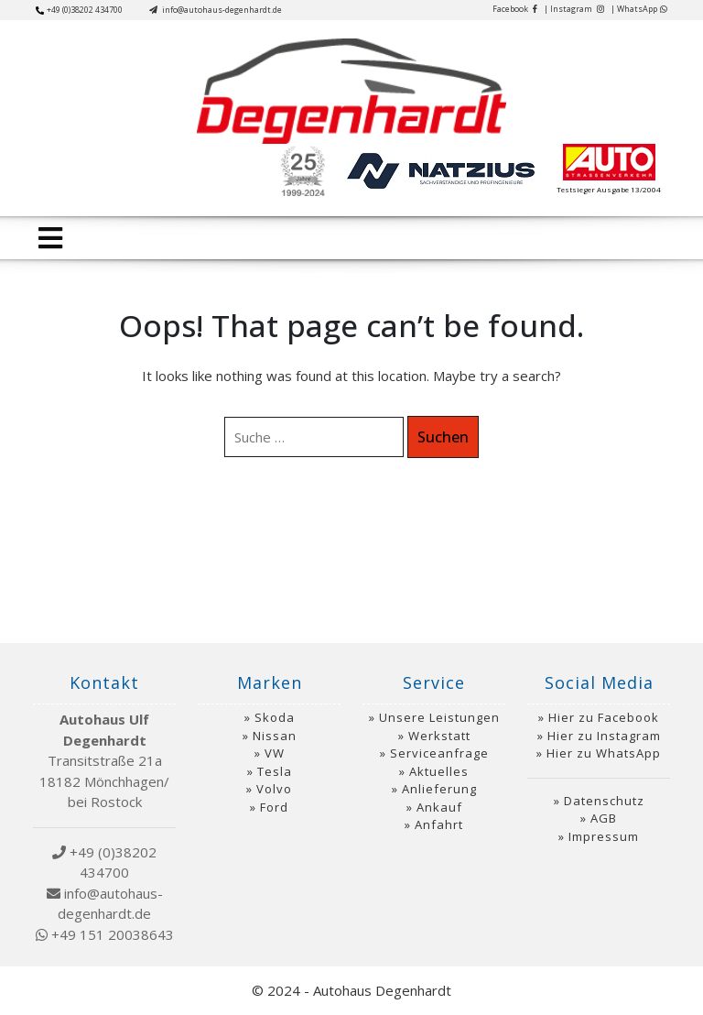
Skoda (274, 717)
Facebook (514, 9)
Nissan (275, 735)
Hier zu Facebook (603, 717)
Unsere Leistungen (439, 717)
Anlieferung (439, 788)
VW (275, 753)
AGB (603, 818)
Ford (274, 807)
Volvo (274, 788)
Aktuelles (439, 771)
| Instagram (574, 9)
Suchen (443, 437)
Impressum (603, 836)
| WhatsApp (639, 9)
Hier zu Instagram (604, 735)
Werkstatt (439, 735)
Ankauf (439, 807)
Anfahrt (439, 824)
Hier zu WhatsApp (603, 753)
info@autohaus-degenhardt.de (215, 10)
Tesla (274, 771)
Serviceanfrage (439, 753)
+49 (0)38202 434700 (79, 10)
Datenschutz (604, 800)
